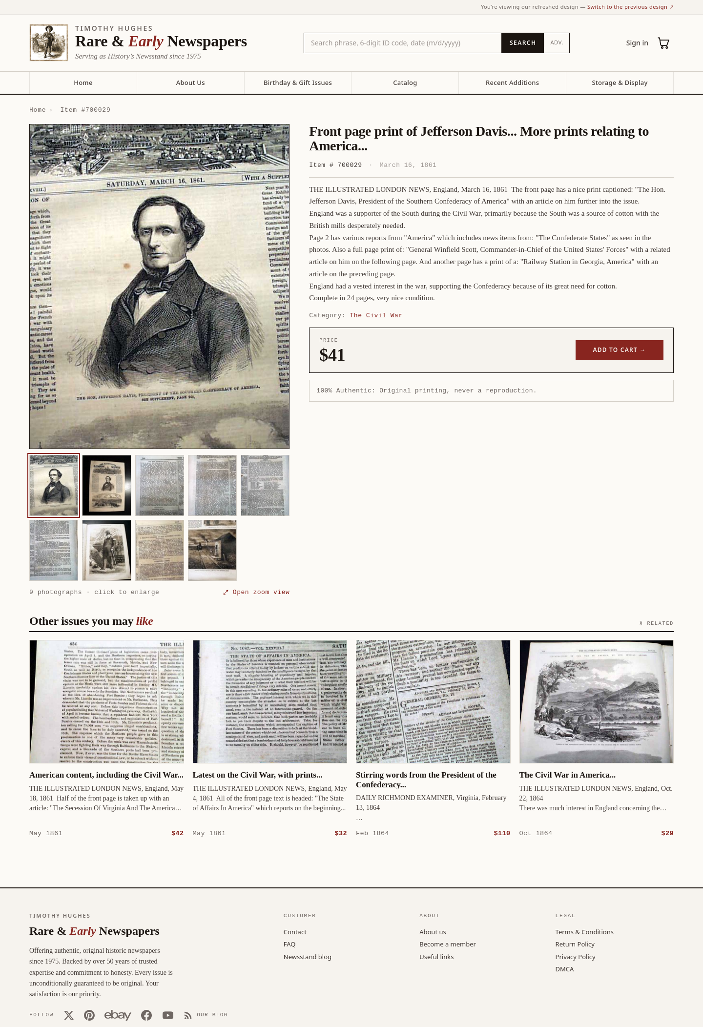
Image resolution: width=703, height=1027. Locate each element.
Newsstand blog (307, 956)
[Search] (522, 43)
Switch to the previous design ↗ (630, 6)
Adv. (556, 42)
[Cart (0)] (664, 43)
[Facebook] (146, 1014)
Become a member (447, 943)
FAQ (290, 943)
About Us (190, 82)
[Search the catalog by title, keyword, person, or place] (402, 43)
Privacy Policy (576, 956)
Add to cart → (619, 350)
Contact (295, 931)
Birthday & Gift (298, 82)
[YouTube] (168, 1014)
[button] (159, 286)
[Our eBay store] (117, 1014)
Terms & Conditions (585, 931)
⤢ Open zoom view (256, 592)
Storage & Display (619, 82)
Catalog (405, 82)
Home (83, 82)
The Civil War (376, 315)
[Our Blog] (205, 1015)
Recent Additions (512, 82)
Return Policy (575, 943)
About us (432, 931)
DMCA (565, 968)
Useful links (436, 956)
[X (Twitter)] (68, 1014)
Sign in (637, 42)
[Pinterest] (89, 1014)
